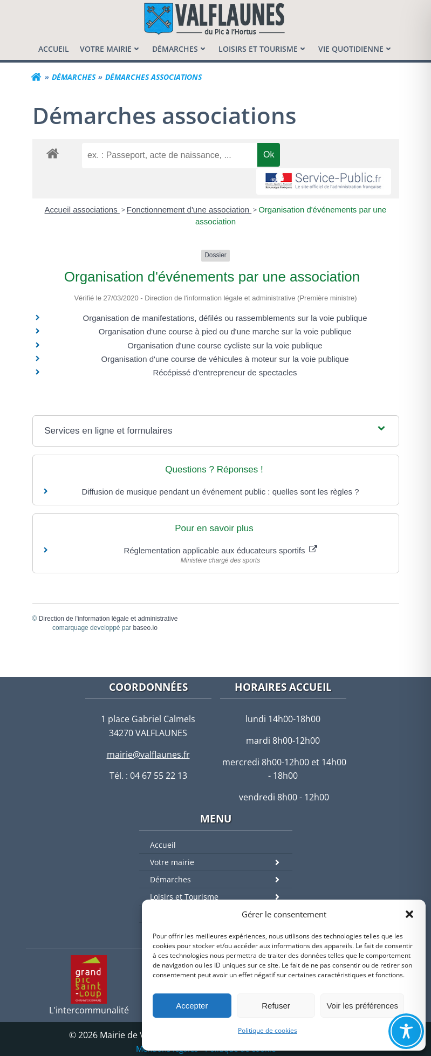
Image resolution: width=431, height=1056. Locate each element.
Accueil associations (82, 209)
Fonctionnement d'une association (189, 209)
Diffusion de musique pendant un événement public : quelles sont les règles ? (220, 491)
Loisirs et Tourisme (221, 896)
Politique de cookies (267, 1030)
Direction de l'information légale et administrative (108, 618)
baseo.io (145, 628)
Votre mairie (221, 862)
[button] (409, 914)
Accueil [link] (53, 49)
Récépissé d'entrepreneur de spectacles (225, 372)
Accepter (192, 1005)
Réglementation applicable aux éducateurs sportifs (220, 550)
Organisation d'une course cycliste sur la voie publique (224, 345)
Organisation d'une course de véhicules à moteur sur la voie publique (225, 359)
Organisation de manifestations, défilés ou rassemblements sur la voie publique (225, 318)
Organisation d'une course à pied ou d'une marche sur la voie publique (225, 331)
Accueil (163, 845)
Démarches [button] (180, 49)
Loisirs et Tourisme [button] (262, 49)
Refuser (276, 1005)
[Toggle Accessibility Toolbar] (406, 1031)
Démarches (221, 879)
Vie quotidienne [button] (355, 49)
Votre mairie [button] (110, 49)
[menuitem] (53, 49)
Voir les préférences (362, 1005)
